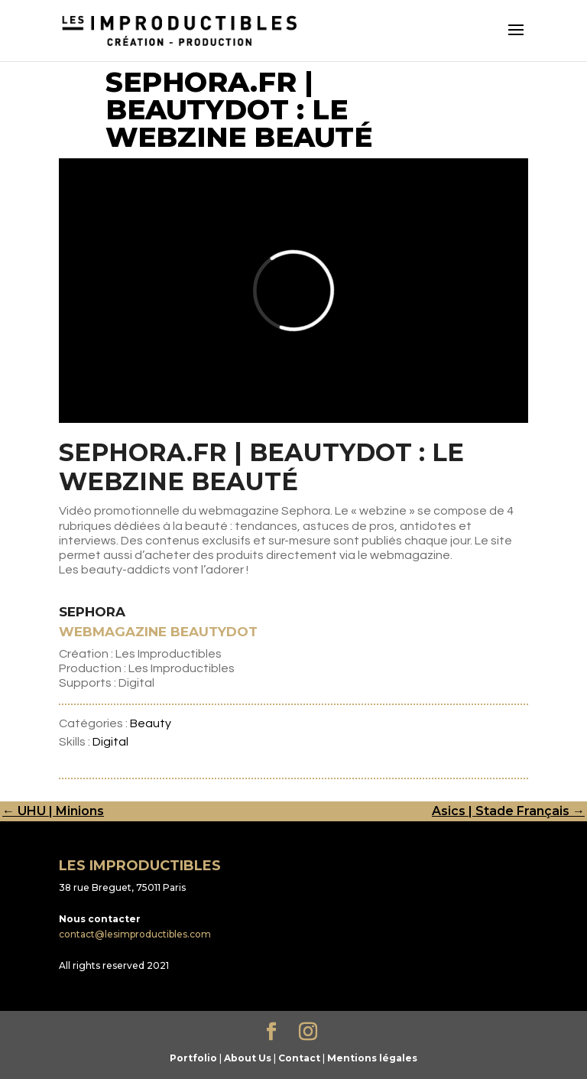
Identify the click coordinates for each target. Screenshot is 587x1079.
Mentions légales (372, 1058)
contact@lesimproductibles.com (135, 934)
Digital (110, 742)
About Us (247, 1058)
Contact (299, 1058)
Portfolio (193, 1058)
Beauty (150, 723)
